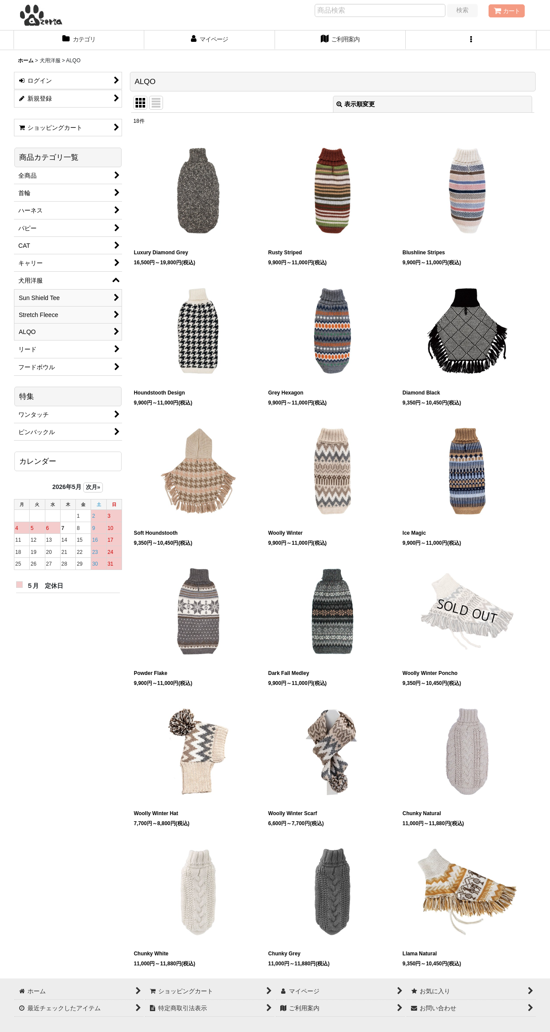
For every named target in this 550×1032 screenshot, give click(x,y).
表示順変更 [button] (355, 104)
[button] (471, 40)
